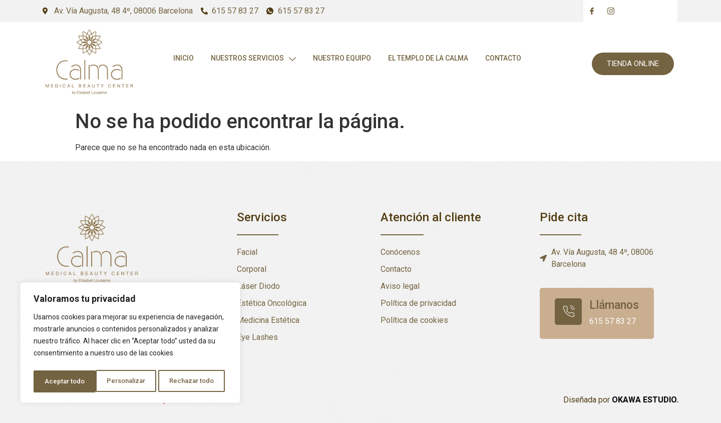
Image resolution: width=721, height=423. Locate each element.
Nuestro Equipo (343, 59)
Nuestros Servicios (253, 59)
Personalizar (63, 381)
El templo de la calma (430, 59)
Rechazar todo (130, 381)
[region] (130, 344)
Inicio (182, 59)
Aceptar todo (197, 381)
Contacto (506, 59)
